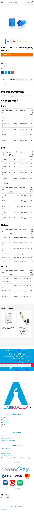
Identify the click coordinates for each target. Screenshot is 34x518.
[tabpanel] (8, 324)
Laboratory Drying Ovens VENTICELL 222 (8, 327)
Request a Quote (6, 448)
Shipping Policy (5, 453)
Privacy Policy (5, 420)
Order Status (5, 451)
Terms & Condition (6, 455)
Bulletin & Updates (6, 438)
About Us (3, 417)
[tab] (8, 79)
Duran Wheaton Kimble (13, 69)
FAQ (2, 427)
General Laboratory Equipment (18, 66)
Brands (3, 424)
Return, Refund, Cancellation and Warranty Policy (15, 458)
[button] (31, 2)
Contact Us (6, 55)
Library (3, 436)
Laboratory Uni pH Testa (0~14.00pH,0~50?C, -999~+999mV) (24, 329)
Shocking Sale (5, 422)
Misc (29, 66)
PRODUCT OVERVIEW (9, 79)
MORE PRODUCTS (23, 79)
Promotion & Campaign (8, 440)
